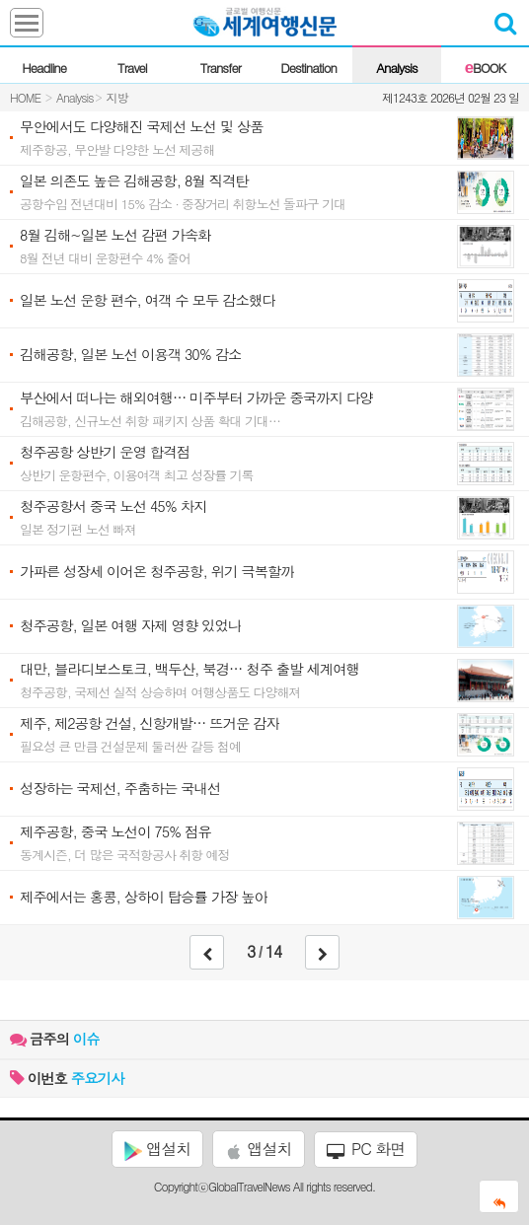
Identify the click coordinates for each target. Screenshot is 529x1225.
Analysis (396, 67)
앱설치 (157, 1149)
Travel (132, 67)
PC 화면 (366, 1149)
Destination (308, 67)
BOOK (485, 67)
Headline (44, 67)
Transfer (220, 67)
